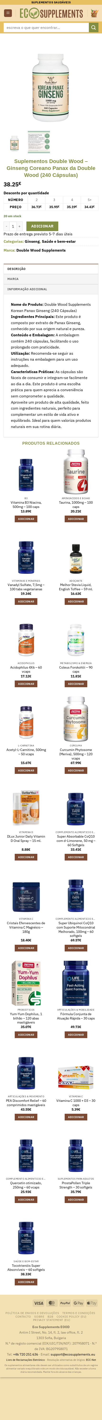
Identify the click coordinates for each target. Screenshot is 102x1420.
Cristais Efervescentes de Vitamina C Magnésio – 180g (26, 927)
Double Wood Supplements (41, 250)
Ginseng (32, 241)
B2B (50, 1316)
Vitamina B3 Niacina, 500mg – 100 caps (26, 505)
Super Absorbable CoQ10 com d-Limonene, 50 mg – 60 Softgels (76, 840)
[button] (8, 13)
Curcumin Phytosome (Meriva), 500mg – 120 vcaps (75, 754)
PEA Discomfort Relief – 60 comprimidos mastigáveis (26, 1103)
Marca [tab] (13, 279)
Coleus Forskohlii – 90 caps (75, 669)
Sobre (39, 1316)
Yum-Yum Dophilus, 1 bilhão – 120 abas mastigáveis (26, 1018)
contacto (23, 1316)
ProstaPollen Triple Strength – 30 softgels (75, 1185)
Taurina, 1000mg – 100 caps (76, 505)
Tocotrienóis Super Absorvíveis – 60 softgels (26, 1268)
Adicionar (42, 226)
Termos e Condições (78, 1313)
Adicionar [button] (26, 519)
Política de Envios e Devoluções (32, 1313)
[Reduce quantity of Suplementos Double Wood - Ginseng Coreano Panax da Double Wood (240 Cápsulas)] (6, 226)
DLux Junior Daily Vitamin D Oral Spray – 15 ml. (26, 838)
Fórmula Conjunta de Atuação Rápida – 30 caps (76, 1016)
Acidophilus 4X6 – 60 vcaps (26, 669)
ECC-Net (91, 1360)
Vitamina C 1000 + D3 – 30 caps (75, 1103)
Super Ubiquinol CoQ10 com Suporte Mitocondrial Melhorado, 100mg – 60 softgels (76, 929)
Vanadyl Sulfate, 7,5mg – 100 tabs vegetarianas (26, 587)
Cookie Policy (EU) (72, 1316)
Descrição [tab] (16, 269)
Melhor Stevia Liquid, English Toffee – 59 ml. (76, 587)
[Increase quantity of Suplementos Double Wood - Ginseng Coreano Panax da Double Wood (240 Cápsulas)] (20, 226)
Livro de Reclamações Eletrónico (25, 1360)
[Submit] (93, 27)
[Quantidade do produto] (13, 226)
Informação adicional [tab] (27, 289)
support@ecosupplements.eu (73, 1354)
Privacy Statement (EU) (51, 1320)
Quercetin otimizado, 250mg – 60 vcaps (26, 1185)
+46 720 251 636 (25, 1354)
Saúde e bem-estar (59, 241)
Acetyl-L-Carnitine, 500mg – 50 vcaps (26, 752)
